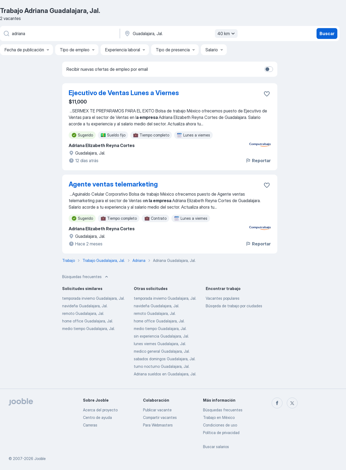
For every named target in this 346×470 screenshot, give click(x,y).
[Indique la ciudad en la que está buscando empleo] (180, 33)
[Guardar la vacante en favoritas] (266, 93)
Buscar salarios (216, 446)
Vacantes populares (222, 298)
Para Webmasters (158, 425)
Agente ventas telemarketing (113, 184)
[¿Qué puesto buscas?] (59, 33)
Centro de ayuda (97, 417)
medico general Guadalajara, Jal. (162, 351)
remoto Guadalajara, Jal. (83, 313)
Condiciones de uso (220, 425)
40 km (226, 33)
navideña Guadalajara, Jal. (85, 306)
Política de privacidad (221, 432)
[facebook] (277, 403)
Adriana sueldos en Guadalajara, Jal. (165, 374)
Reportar (258, 160)
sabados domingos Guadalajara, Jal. (164, 358)
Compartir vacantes (160, 417)
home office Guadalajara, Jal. (87, 321)
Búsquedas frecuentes (222, 410)
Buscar (327, 33)
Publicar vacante (157, 410)
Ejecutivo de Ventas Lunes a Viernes (124, 93)
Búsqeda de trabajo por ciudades (234, 306)
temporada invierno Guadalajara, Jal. (93, 298)
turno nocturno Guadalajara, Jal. (161, 366)
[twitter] (292, 403)
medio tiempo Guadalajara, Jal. (88, 328)
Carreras (90, 425)
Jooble (40, 458)
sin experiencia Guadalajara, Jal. (161, 336)
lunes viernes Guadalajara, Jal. (160, 343)
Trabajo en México (219, 417)
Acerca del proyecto (100, 410)
